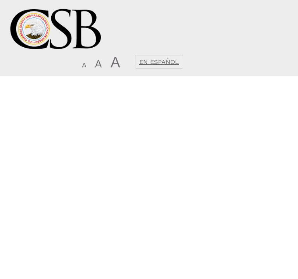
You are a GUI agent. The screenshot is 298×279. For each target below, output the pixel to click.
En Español (159, 61)
